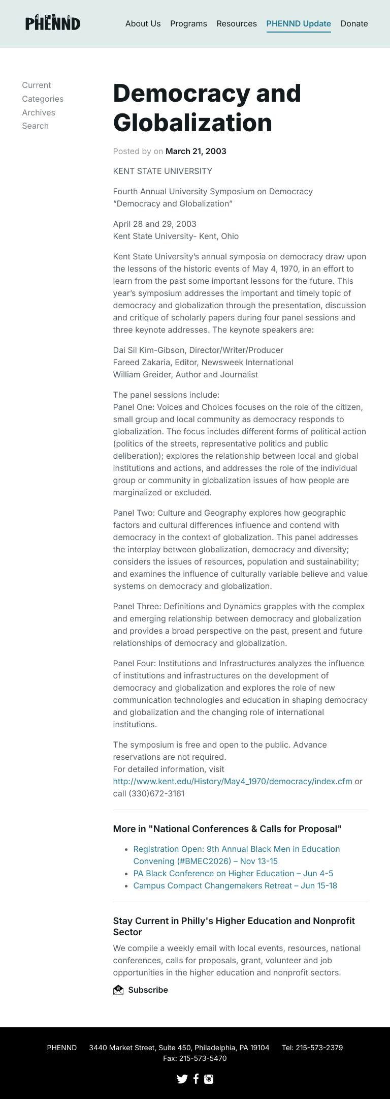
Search (35, 126)
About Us (143, 23)
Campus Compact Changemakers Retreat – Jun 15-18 (236, 885)
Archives (38, 112)
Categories (42, 99)
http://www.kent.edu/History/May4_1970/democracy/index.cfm (232, 781)
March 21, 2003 (196, 151)
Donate (354, 23)
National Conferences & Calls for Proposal (245, 829)
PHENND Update (299, 23)
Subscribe (140, 990)
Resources (237, 23)
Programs (188, 23)
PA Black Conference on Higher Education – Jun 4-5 (234, 873)
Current (36, 85)
